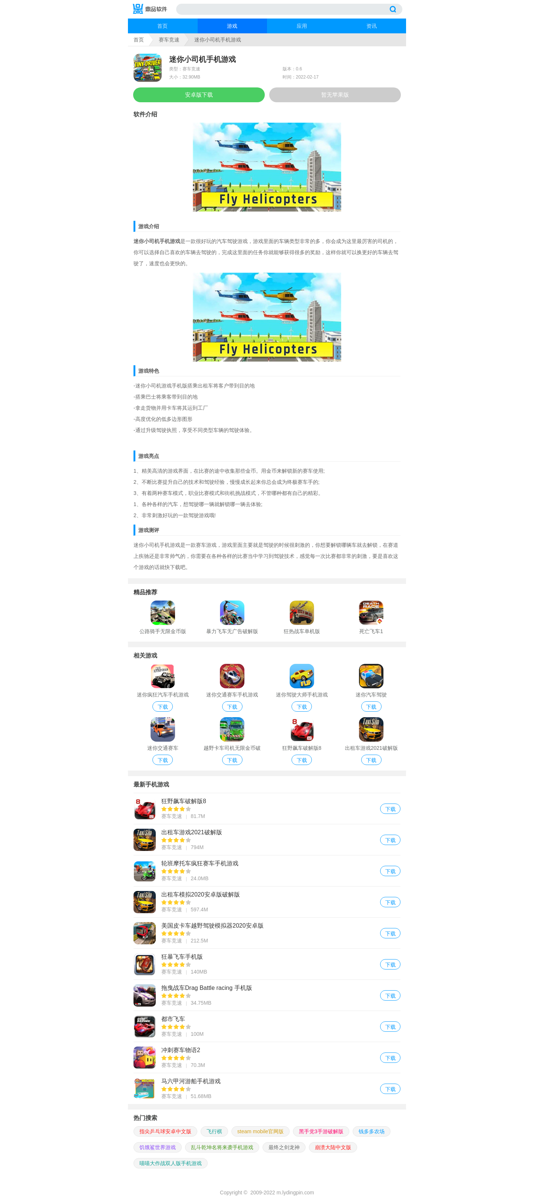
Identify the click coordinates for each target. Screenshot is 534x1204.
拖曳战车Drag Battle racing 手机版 (267, 995)
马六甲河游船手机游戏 (267, 1088)
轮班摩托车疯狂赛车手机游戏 (267, 870)
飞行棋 (214, 1131)
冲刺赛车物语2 (267, 1057)
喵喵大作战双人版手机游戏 (170, 1163)
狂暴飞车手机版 (267, 964)
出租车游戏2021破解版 (267, 839)
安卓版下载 (199, 95)
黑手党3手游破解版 (321, 1131)
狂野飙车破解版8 (267, 808)
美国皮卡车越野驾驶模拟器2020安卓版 (267, 933)
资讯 (371, 26)
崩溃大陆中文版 (333, 1147)
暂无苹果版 (335, 95)
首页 (162, 26)
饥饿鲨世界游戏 (157, 1147)
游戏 (232, 26)
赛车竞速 (169, 40)
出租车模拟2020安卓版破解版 (267, 902)
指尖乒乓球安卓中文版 (165, 1131)
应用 (302, 26)
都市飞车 (267, 1026)
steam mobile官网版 (260, 1131)
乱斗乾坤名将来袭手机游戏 (222, 1147)
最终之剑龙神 (284, 1147)
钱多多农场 (372, 1131)
